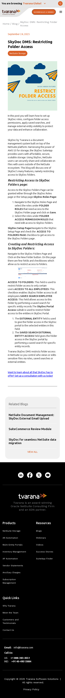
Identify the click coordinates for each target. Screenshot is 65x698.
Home (6, 23)
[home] (15, 12)
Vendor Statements (13, 565)
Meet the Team (10, 613)
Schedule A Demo (44, 12)
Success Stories (44, 551)
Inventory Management (14, 551)
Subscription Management (9, 581)
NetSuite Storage (18, 53)
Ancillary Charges (11, 572)
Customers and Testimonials (11, 621)
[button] (34, 3)
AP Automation (10, 558)
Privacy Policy (31, 689)
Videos (39, 545)
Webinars (41, 538)
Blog (15, 23)
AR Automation (10, 538)
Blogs (39, 531)
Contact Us (8, 630)
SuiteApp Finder (44, 558)
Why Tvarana (9, 606)
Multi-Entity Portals (13, 545)
